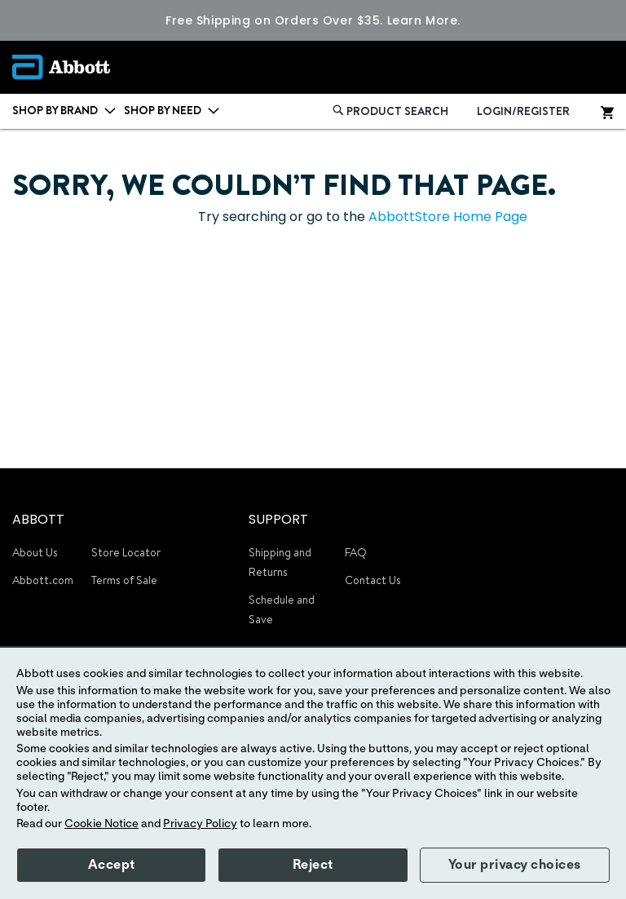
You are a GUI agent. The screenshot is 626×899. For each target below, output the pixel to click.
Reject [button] (313, 864)
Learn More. (424, 20)
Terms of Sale (124, 580)
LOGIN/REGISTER (523, 111)
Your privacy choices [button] (514, 864)
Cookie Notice (101, 824)
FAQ (356, 552)
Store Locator (126, 552)
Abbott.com (42, 580)
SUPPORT (278, 519)
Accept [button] (111, 864)
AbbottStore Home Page (447, 216)
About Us (35, 552)
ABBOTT (38, 519)
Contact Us (373, 580)
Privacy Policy (200, 824)
